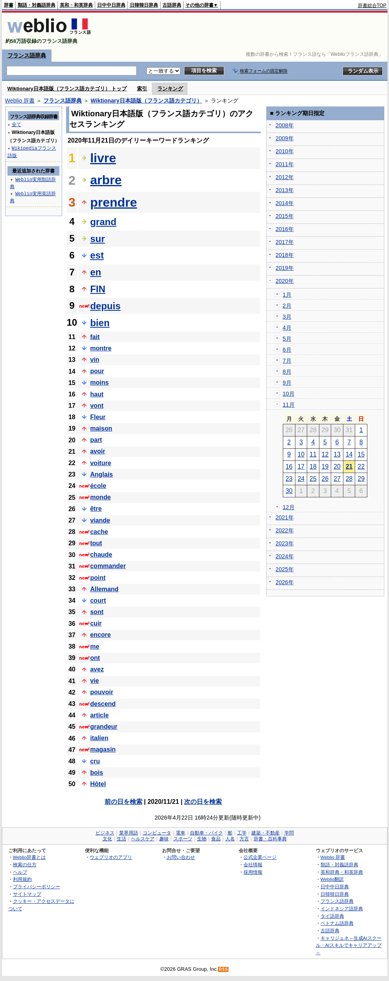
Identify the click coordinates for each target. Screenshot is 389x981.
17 (300, 466)
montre (100, 348)
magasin (103, 749)
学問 (289, 833)
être (95, 508)
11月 (289, 405)
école (98, 485)
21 (349, 466)
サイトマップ (27, 894)
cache (99, 531)
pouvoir (101, 692)
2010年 (285, 151)
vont (96, 405)
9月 (287, 383)
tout (96, 543)
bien (99, 322)
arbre (106, 180)
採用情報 (252, 872)
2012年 (285, 177)
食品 (216, 838)
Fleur (97, 417)
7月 (287, 361)
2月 (287, 306)
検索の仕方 (25, 864)
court (98, 600)
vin (94, 359)
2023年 (285, 543)
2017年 (285, 242)
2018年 (285, 255)
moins (99, 382)
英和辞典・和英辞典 (342, 872)
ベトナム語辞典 (337, 923)
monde (100, 497)
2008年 (285, 125)
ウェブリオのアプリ (111, 857)
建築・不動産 (265, 833)
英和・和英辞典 (76, 5)
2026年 (285, 582)
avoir (97, 451)
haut (96, 394)
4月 (287, 328)
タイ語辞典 (332, 916)
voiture (100, 463)
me (94, 646)
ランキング (170, 89)
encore (100, 634)
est (97, 255)
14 (349, 454)
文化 (107, 838)
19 (325, 466)
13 (337, 454)
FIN (97, 289)
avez (97, 669)
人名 (230, 838)
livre (103, 158)
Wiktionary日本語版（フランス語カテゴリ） (146, 100)
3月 (287, 317)
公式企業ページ (260, 857)
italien (99, 738)
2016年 (285, 229)
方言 (244, 838)
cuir (95, 623)
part (96, 439)
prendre (113, 202)
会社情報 (252, 864)
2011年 (285, 164)
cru (95, 761)
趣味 (164, 838)
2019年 (285, 268)
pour (97, 371)
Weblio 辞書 (20, 100)
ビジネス (105, 833)
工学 (242, 833)
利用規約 (22, 879)
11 (313, 454)
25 (313, 478)
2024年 (285, 556)
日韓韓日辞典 (144, 5)
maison (101, 428)
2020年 (285, 281)
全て (16, 124)
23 (289, 478)
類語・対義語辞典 (36, 5)
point (97, 577)
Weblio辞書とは (29, 857)
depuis (105, 306)
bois (96, 772)
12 (325, 454)
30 (289, 491)
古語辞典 (171, 5)
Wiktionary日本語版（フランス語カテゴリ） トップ (67, 89)
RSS (223, 969)
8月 (287, 372)
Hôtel (98, 784)
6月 (287, 350)
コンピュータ (157, 833)
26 (325, 478)
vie (94, 680)
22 (361, 466)
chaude (101, 554)
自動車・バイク (206, 833)
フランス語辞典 (26, 55)
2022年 (285, 530)
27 (337, 478)
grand (103, 221)
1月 (287, 295)
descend (103, 703)
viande (100, 520)
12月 (289, 507)
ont (95, 658)
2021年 (285, 517)
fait (95, 337)
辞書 (8, 5)
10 (300, 454)
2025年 (285, 569)
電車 (180, 833)
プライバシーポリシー (36, 886)
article (99, 715)
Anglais (101, 474)
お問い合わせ (181, 857)
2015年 (285, 216)
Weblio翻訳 (332, 879)
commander (108, 566)
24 (300, 478)
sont (96, 612)
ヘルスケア (143, 838)
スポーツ (182, 838)
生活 (121, 838)
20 (337, 466)
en (95, 272)
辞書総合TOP (372, 5)
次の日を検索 (203, 801)
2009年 (285, 138)
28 (349, 478)
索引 (142, 89)
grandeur (103, 726)
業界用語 (128, 833)
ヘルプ (20, 872)
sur (97, 238)
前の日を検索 (123, 801)
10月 (289, 394)
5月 (287, 339)
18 (313, 466)
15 (361, 454)
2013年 (285, 190)
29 (361, 478)
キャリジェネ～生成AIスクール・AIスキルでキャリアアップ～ (349, 945)
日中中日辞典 (111, 5)
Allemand (104, 589)
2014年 (285, 203)
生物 (201, 838)
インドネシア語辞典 (342, 908)
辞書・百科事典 (270, 838)
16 (289, 466)
